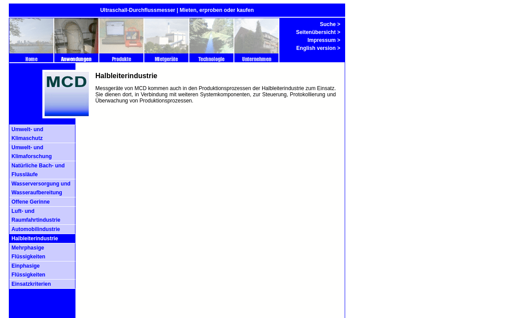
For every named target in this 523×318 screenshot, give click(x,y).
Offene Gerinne (30, 202)
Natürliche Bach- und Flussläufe (38, 170)
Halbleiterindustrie (34, 238)
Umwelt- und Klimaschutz (27, 133)
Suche (328, 24)
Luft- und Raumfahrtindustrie (35, 215)
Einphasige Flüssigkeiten (28, 270)
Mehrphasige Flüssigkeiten (28, 252)
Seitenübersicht (316, 32)
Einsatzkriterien (31, 284)
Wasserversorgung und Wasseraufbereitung (41, 188)
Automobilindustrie (35, 229)
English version (315, 48)
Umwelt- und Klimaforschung (31, 151)
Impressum (322, 40)
